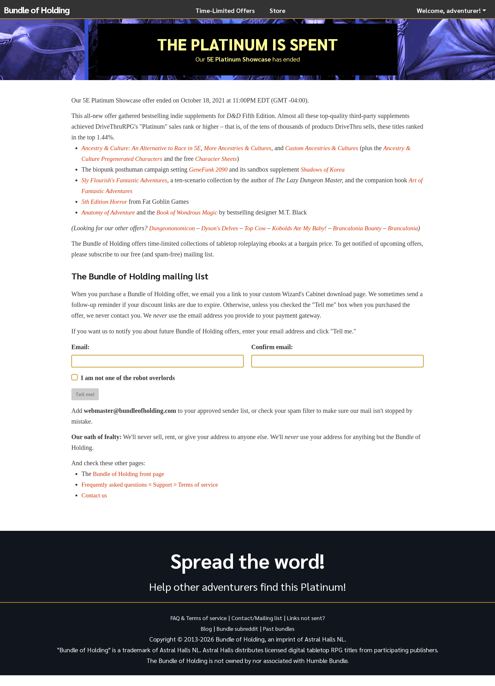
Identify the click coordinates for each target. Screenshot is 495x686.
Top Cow (259, 228)
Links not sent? (310, 628)
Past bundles (281, 639)
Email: (80, 357)
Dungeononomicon (173, 228)
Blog (203, 639)
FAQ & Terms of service (195, 628)
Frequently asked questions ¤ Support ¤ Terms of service (153, 495)
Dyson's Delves (222, 228)
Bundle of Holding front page (130, 484)
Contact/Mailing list (258, 628)
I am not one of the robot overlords (128, 388)
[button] (451, 10)
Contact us (94, 505)
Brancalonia (87, 238)
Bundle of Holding (36, 9)
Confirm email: (272, 357)
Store (277, 10)
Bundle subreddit (236, 639)
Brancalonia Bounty (366, 228)
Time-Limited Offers (225, 10)
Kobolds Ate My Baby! (305, 228)
